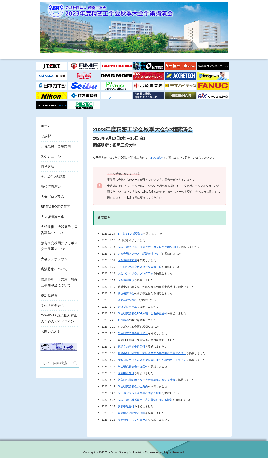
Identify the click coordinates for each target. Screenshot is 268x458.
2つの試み (156, 157)
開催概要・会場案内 (56, 146)
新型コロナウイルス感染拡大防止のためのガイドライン (152, 359)
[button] (75, 363)
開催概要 (123, 419)
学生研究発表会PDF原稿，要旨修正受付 (142, 313)
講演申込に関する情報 (131, 413)
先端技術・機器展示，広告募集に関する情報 (145, 399)
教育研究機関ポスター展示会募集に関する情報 (146, 379)
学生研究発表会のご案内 (133, 386)
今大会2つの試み (128, 300)
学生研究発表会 (52, 305)
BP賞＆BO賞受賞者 (55, 207)
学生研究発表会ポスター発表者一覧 (140, 266)
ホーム (46, 126)
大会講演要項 (126, 280)
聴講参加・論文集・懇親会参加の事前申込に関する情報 (152, 353)
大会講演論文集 (127, 260)
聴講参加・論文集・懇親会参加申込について (59, 282)
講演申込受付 (126, 373)
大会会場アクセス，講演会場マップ (140, 253)
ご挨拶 (46, 136)
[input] (59, 363)
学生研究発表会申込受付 (133, 333)
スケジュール (139, 419)
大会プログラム (127, 306)
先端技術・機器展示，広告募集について (59, 230)
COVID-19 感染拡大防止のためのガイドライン (59, 318)
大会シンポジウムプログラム (135, 273)
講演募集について (54, 269)
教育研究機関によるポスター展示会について (59, 246)
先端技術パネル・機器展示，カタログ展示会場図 (148, 246)
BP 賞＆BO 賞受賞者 (130, 233)
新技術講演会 (126, 293)
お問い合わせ (51, 331)
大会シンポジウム (54, 259)
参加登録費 (49, 295)
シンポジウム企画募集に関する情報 (140, 393)
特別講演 (123, 320)
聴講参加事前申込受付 (131, 346)
